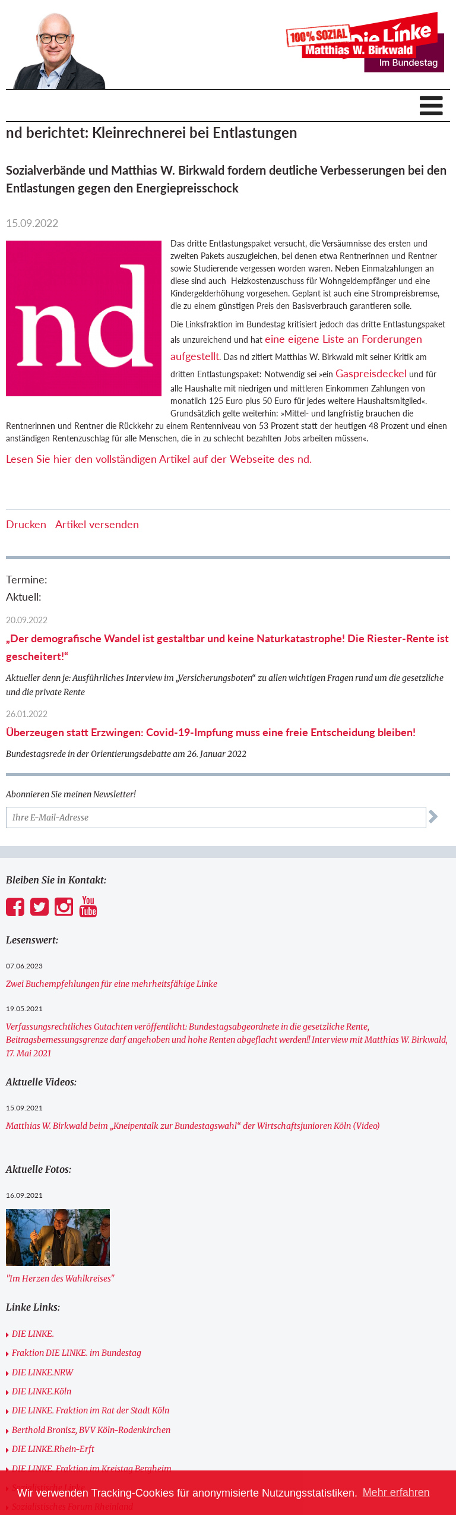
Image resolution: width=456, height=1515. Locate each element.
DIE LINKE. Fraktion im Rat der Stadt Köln (90, 1410)
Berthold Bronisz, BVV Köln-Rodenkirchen (91, 1430)
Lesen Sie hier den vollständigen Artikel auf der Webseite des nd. (159, 458)
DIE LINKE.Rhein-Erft (53, 1449)
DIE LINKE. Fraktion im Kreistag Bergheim (92, 1468)
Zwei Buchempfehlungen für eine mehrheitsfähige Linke (111, 984)
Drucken (26, 524)
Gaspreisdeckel (371, 373)
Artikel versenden (97, 524)
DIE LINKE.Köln (41, 1391)
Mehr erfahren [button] (396, 1492)
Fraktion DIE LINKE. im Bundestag (76, 1352)
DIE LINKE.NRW (42, 1372)
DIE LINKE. (33, 1333)
